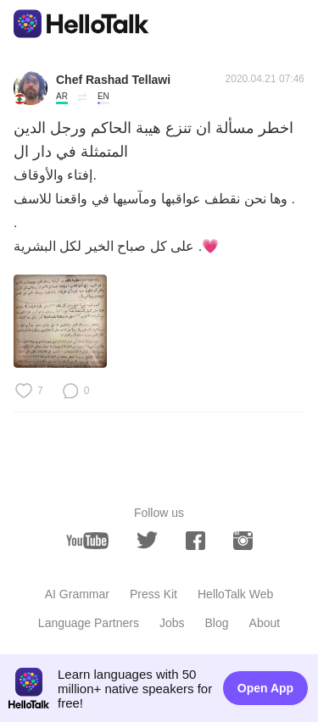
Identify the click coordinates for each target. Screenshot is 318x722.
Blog (217, 623)
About (265, 623)
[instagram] (243, 540)
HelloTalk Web (235, 594)
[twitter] (147, 540)
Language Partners (88, 623)
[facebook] (195, 540)
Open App (265, 688)
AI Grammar (77, 594)
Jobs (172, 623)
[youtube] (87, 540)
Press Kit (153, 594)
